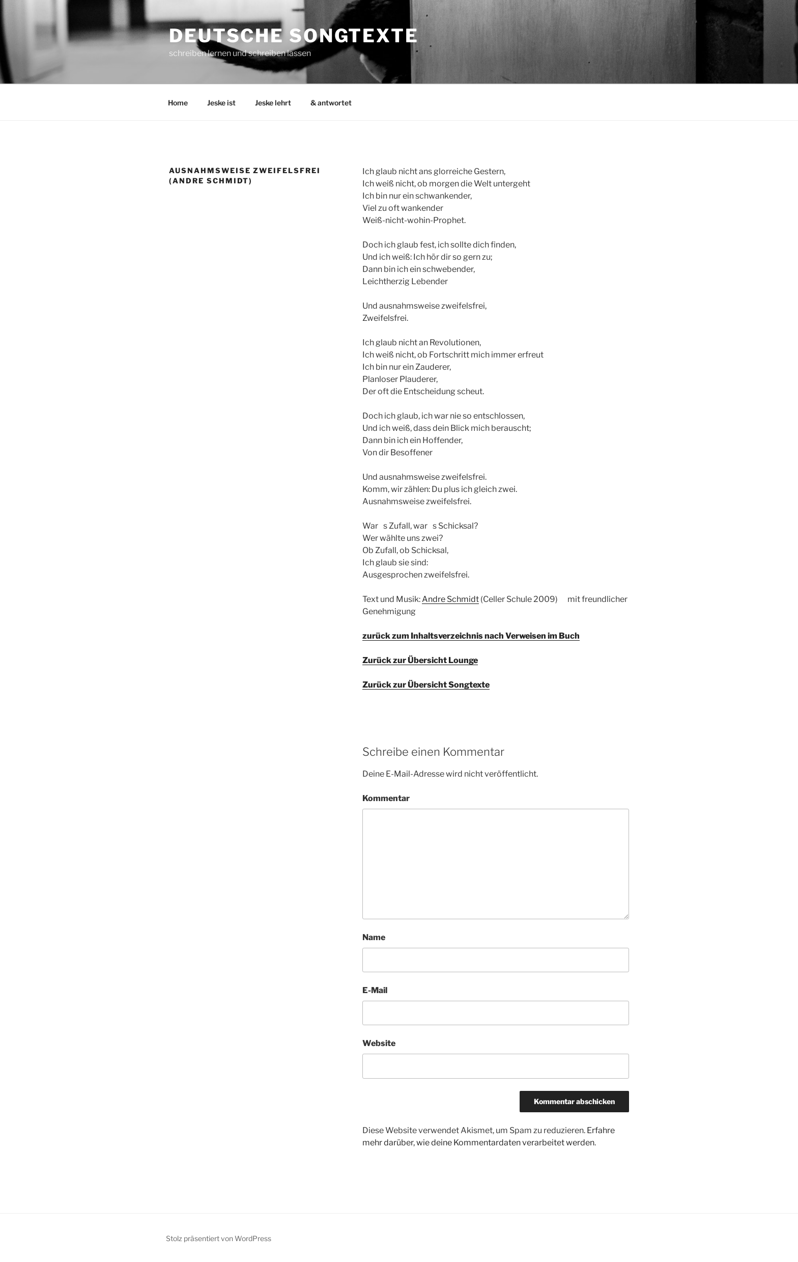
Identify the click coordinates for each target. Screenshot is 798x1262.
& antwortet (331, 102)
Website (378, 1043)
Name (373, 937)
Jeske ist (221, 102)
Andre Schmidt (450, 599)
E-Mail (374, 990)
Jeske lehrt (273, 102)
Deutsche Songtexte (294, 35)
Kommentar (386, 798)
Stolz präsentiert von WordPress (218, 1238)
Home (178, 102)
